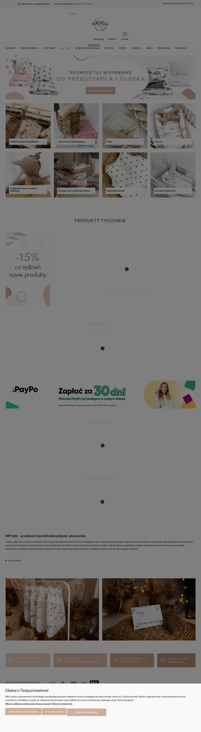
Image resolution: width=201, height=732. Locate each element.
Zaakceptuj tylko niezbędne (23, 712)
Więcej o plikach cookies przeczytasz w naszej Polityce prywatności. (38, 704)
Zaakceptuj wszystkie (86, 712)
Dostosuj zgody (54, 712)
